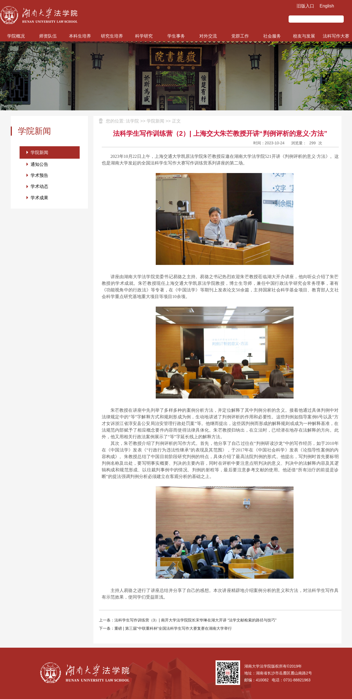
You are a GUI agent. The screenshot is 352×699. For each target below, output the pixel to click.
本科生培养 (80, 36)
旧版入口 (305, 6)
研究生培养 (112, 36)
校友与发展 (304, 36)
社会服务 (272, 36)
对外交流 (208, 36)
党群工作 (240, 36)
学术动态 (39, 187)
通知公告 (39, 164)
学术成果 (39, 198)
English (327, 6)
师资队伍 (48, 36)
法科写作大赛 (336, 36)
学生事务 (176, 36)
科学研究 (144, 36)
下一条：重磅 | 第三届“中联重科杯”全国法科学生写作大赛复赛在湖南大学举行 (165, 628)
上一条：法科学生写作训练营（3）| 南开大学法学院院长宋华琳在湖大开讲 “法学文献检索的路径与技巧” (188, 620)
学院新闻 (39, 152)
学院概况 (16, 36)
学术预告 (39, 176)
